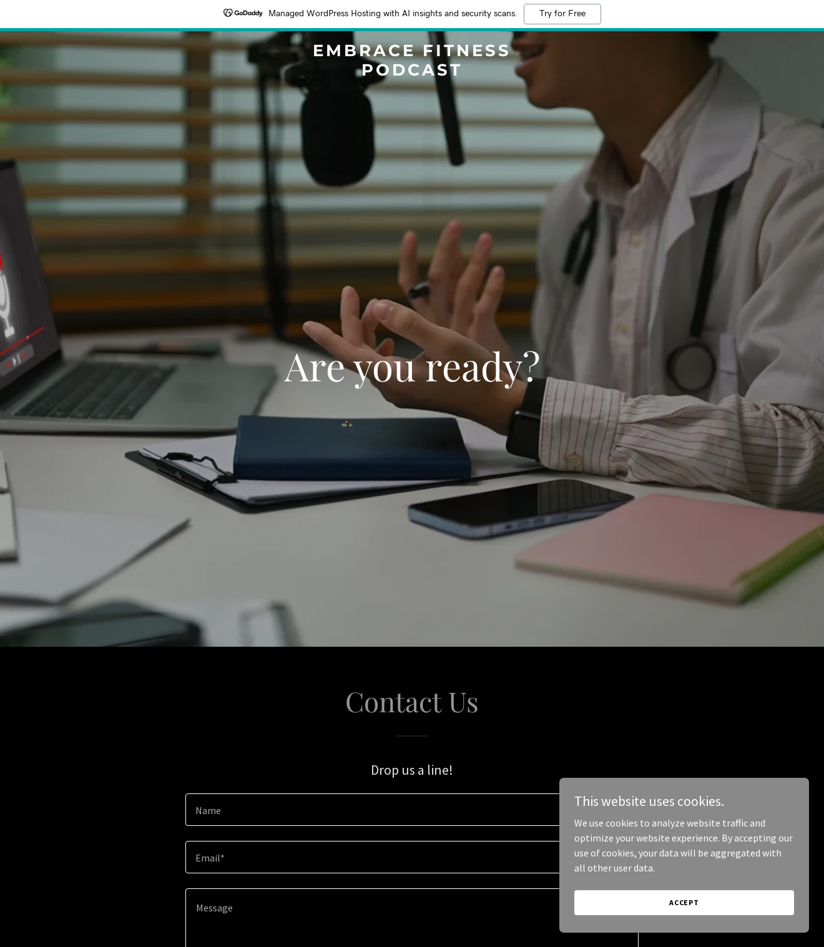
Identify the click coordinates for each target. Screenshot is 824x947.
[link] (412, 72)
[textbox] (411, 809)
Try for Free (562, 13)
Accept (684, 902)
